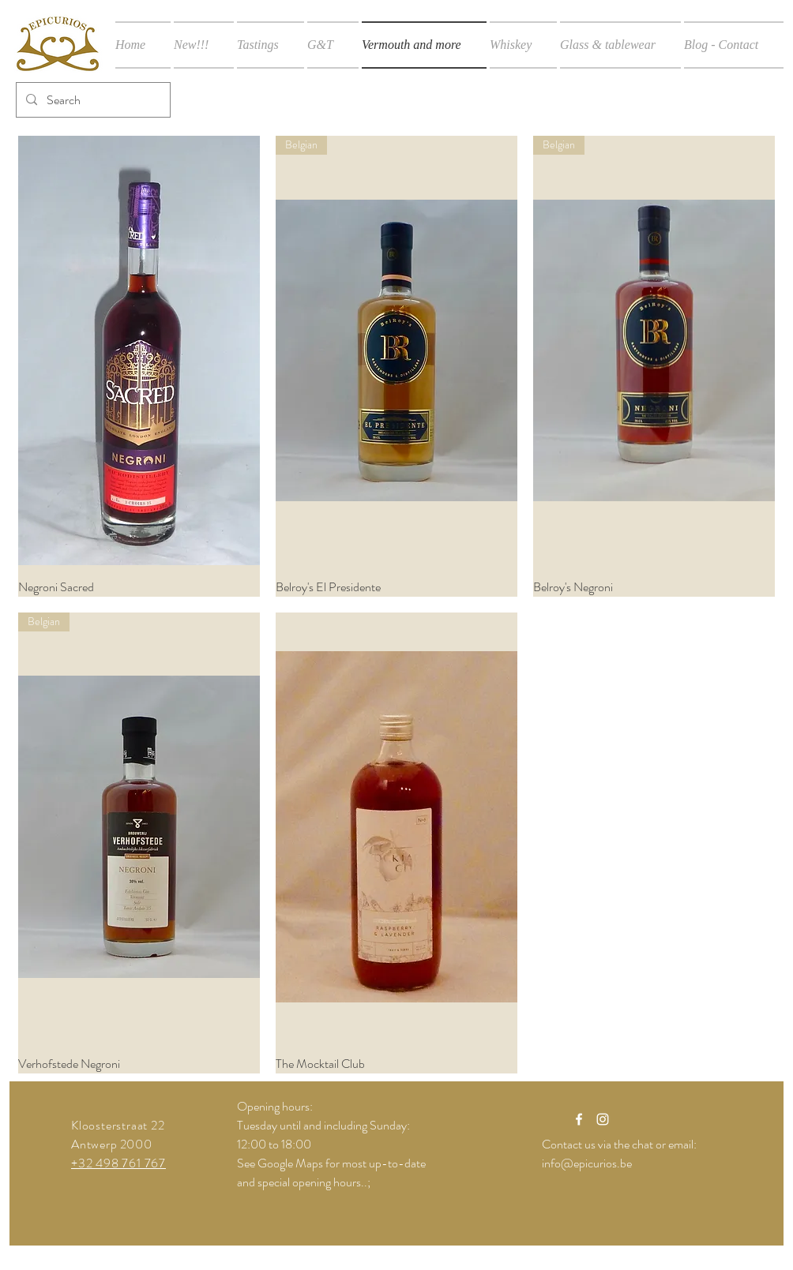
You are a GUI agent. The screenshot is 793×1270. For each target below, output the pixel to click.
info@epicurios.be (587, 1163)
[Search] (92, 100)
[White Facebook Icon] (579, 1119)
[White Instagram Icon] (603, 1119)
